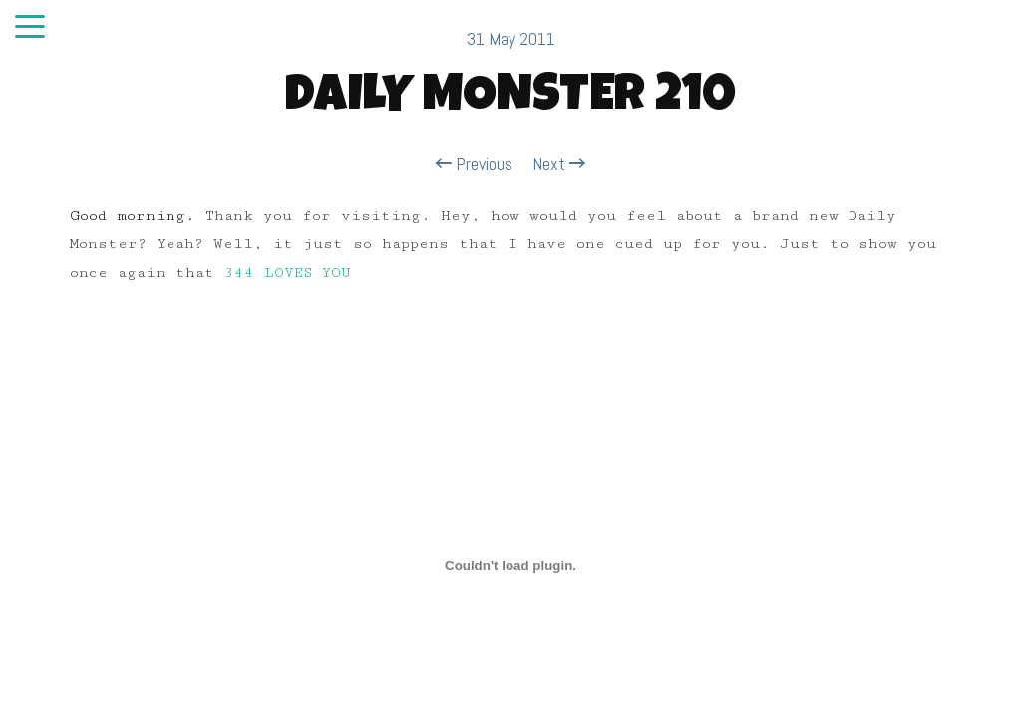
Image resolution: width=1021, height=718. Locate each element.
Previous (474, 164)
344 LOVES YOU (287, 272)
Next (558, 164)
